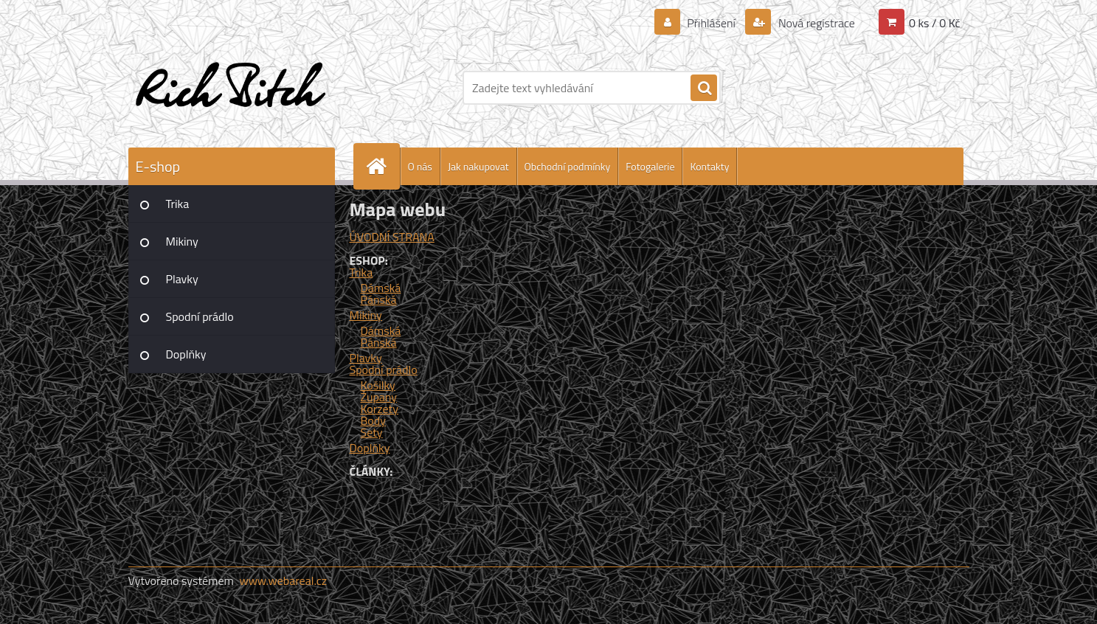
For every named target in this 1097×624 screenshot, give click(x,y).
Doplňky (186, 354)
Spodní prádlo (200, 316)
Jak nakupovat (478, 166)
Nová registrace (815, 23)
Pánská (379, 299)
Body (374, 420)
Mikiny (182, 241)
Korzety (379, 408)
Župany (379, 397)
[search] (704, 88)
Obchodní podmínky (568, 166)
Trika (178, 203)
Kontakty (709, 166)
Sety (372, 432)
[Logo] (229, 88)
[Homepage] (383, 166)
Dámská (381, 288)
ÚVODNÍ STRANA (392, 237)
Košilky (378, 385)
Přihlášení (711, 23)
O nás (420, 166)
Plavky (182, 279)
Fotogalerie (650, 166)
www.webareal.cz (283, 580)
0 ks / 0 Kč (935, 23)
